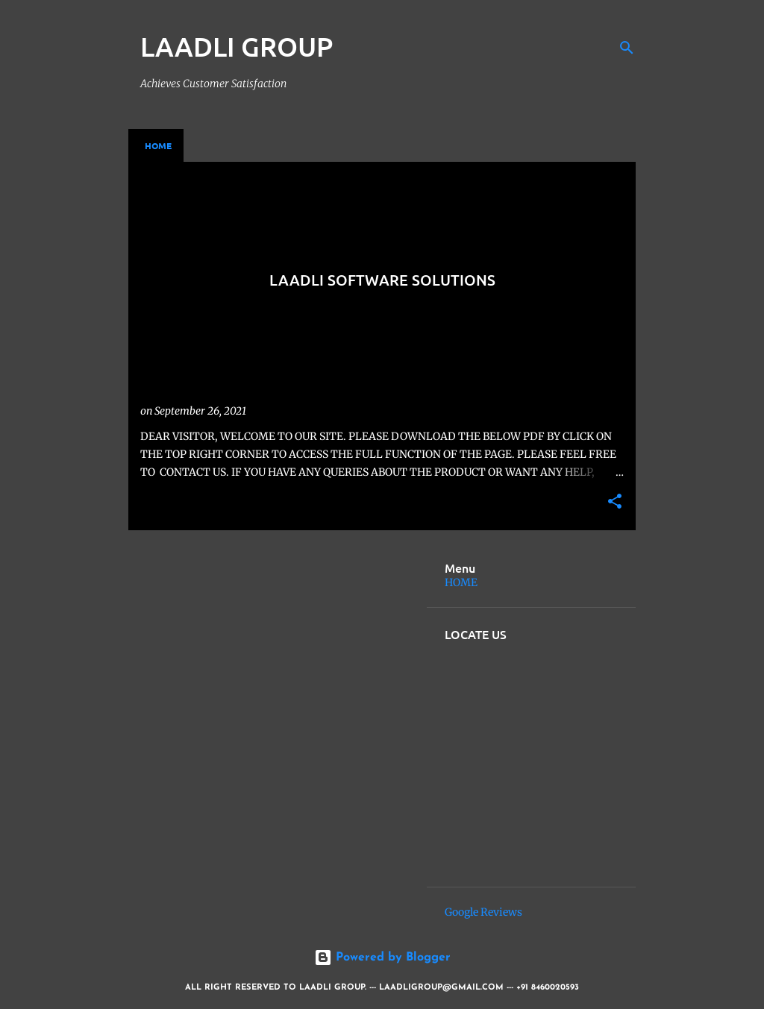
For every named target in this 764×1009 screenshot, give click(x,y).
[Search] (627, 48)
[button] (615, 502)
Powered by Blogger (382, 958)
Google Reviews (483, 912)
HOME (461, 582)
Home (158, 145)
